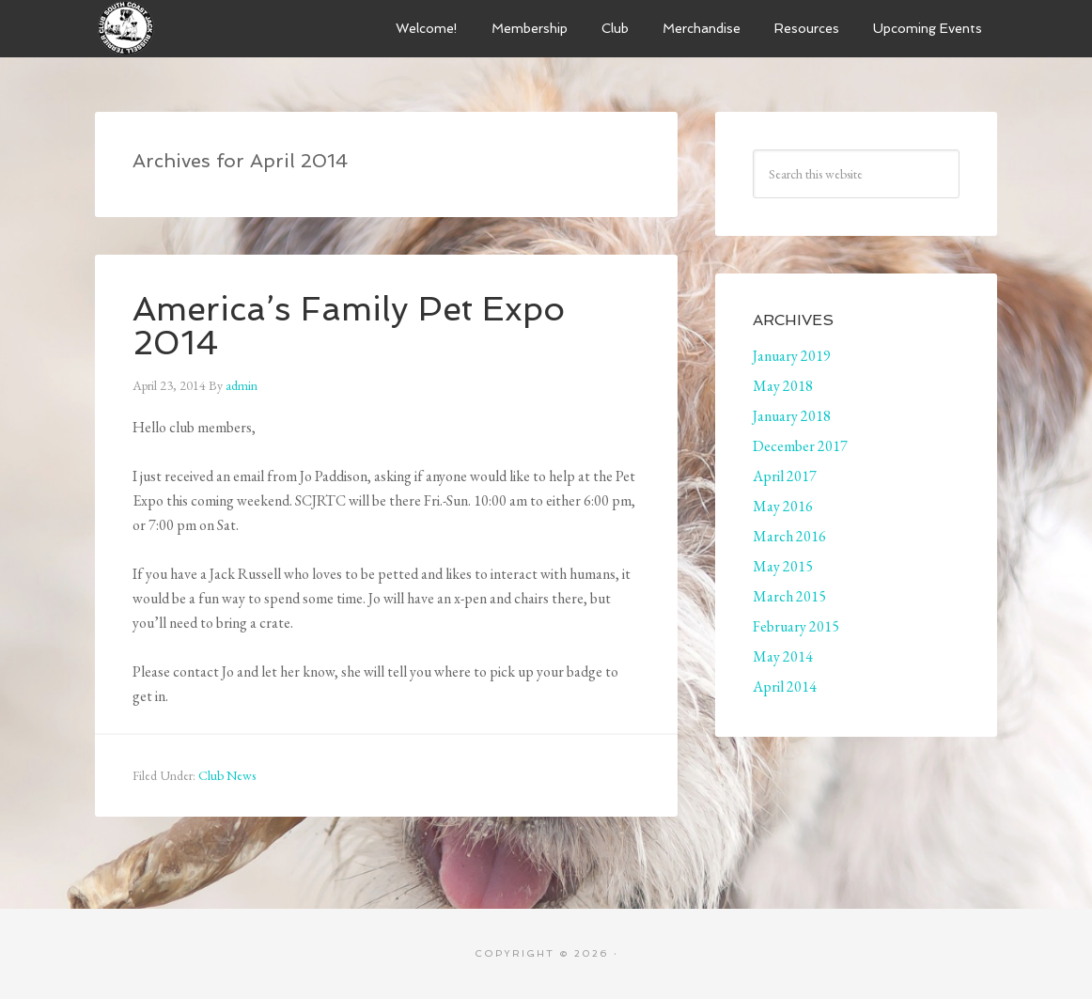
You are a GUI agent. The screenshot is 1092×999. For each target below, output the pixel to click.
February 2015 (796, 626)
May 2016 (783, 506)
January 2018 (792, 416)
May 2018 (783, 386)
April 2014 (785, 686)
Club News (227, 775)
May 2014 (783, 656)
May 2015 (783, 566)
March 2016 (789, 536)
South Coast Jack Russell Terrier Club (236, 28)
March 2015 (789, 596)
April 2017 (785, 476)
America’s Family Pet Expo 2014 (349, 326)
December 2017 (800, 446)
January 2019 (792, 356)
